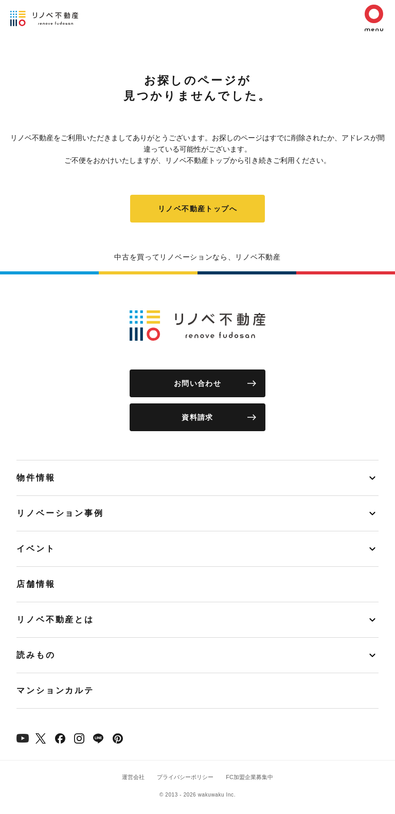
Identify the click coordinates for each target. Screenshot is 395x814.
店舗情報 (36, 584)
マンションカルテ (55, 690)
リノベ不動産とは (55, 619)
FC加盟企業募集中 (249, 777)
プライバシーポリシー (185, 777)
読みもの (36, 655)
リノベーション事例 (60, 513)
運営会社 (133, 777)
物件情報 (36, 477)
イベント (36, 548)
